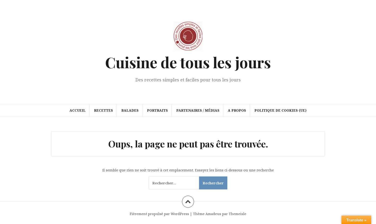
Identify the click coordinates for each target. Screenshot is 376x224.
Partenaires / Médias (197, 110)
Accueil (78, 110)
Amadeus (213, 214)
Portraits (157, 110)
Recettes (103, 110)
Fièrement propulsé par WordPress (159, 214)
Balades (130, 110)
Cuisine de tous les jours (188, 62)
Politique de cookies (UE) (280, 110)
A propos (237, 110)
